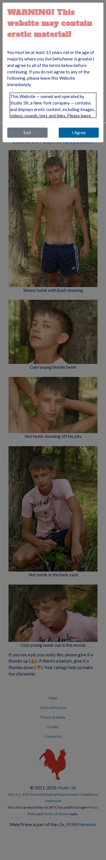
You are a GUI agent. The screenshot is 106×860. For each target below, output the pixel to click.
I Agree (79, 132)
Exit (27, 132)
